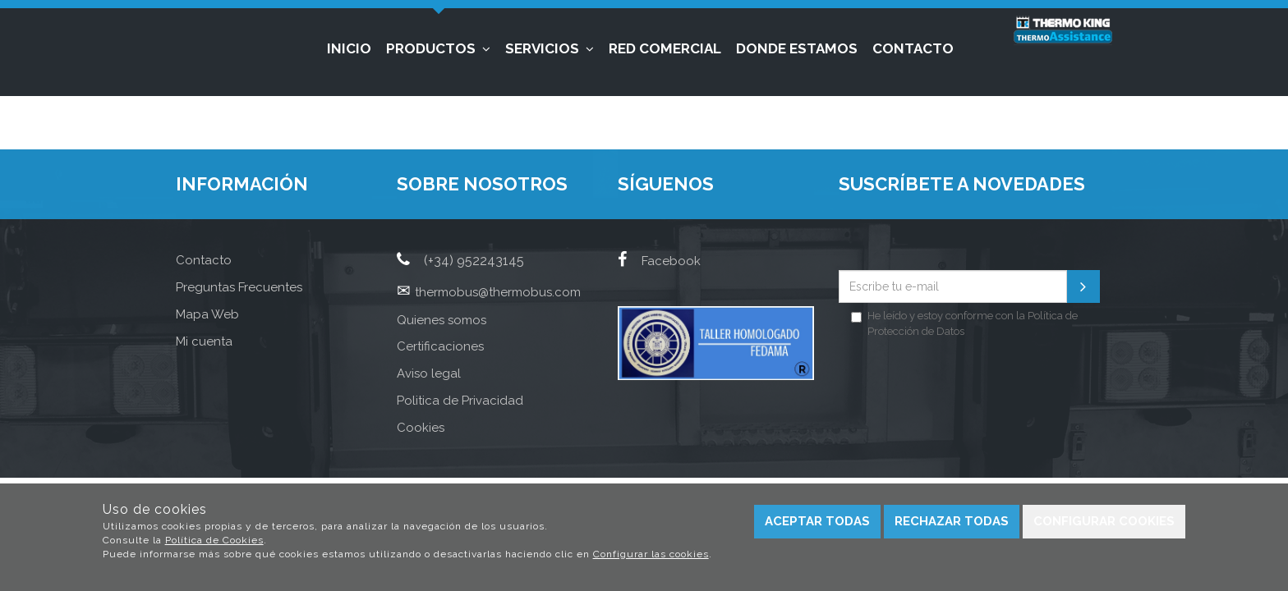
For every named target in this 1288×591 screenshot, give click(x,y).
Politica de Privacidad (460, 400)
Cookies (420, 427)
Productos (438, 48)
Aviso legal (429, 373)
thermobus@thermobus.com (498, 292)
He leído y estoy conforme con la (964, 323)
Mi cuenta (204, 341)
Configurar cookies (1104, 521)
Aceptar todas (817, 521)
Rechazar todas (952, 521)
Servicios (549, 48)
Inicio (349, 48)
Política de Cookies (214, 540)
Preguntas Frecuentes (239, 287)
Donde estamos (797, 48)
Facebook (659, 261)
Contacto (913, 48)
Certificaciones (440, 346)
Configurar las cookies (651, 554)
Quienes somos (441, 320)
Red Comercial (665, 48)
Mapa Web (207, 314)
